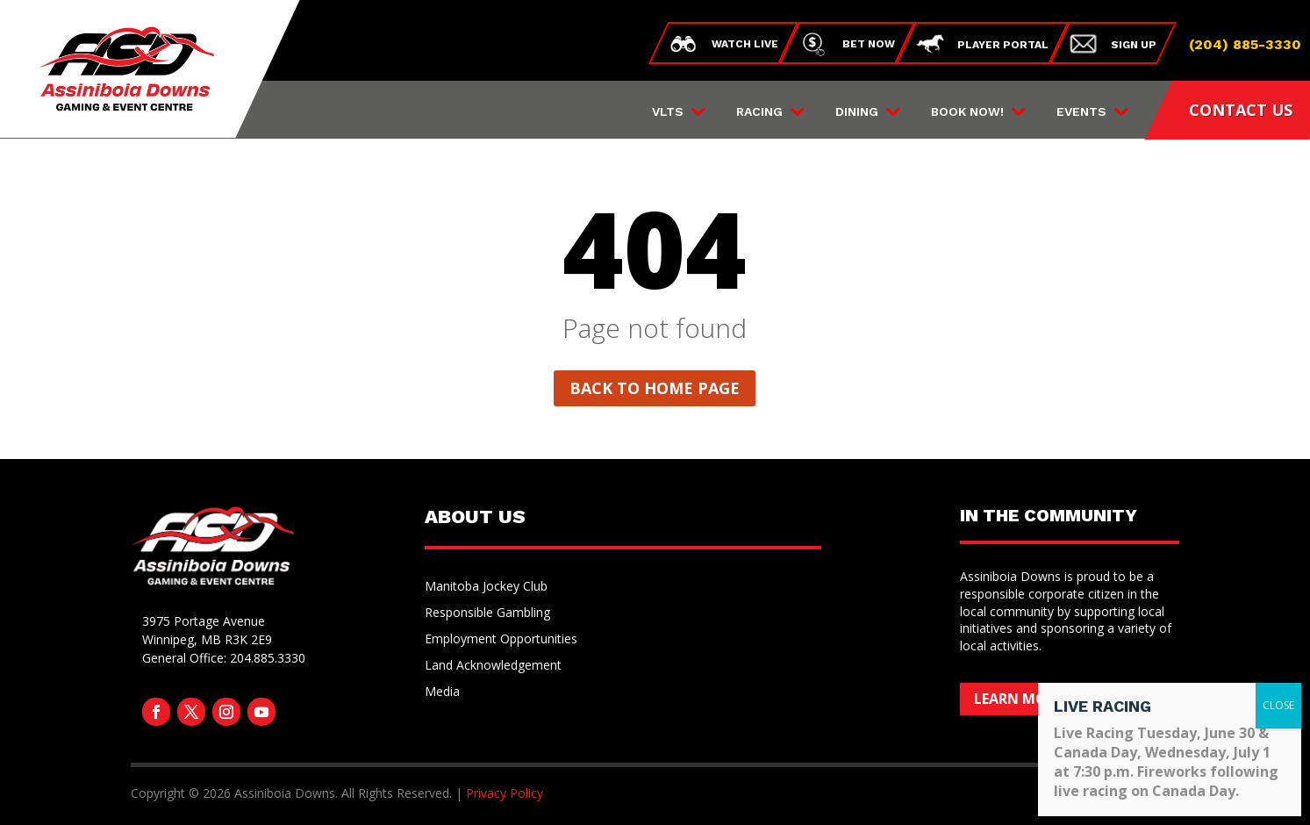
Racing (759, 111)
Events (1081, 111)
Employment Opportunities (501, 640)
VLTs (668, 111)
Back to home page (654, 387)
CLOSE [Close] (1278, 705)
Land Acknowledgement (493, 666)
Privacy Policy (504, 793)
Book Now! (967, 111)
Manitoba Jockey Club (486, 587)
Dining (856, 111)
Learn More (1018, 698)
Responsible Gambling (487, 613)
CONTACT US (1240, 109)
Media (442, 692)
